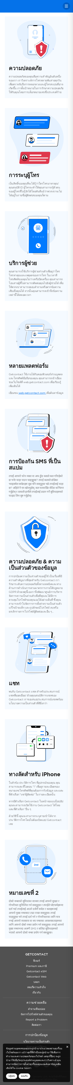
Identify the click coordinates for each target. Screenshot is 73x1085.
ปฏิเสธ (11, 1076)
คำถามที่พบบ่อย (36, 1009)
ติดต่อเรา (36, 1025)
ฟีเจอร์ (36, 961)
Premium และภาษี (36, 966)
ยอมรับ (24, 1076)
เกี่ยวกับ (37, 993)
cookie (19, 1068)
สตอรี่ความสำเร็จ (36, 987)
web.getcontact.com (32, 393)
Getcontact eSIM (36, 972)
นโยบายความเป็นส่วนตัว (36, 1042)
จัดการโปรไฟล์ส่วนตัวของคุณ (36, 1014)
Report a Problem (36, 1020)
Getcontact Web (36, 977)
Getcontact (16, 6)
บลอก (36, 982)
